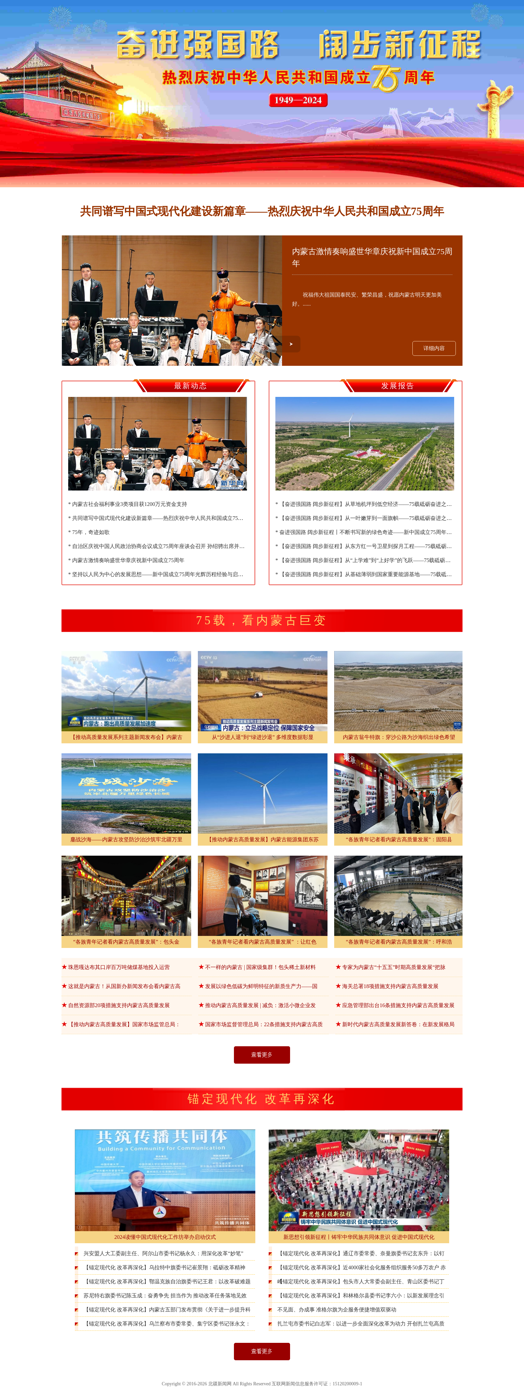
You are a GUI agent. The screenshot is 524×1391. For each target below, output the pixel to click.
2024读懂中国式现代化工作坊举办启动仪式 (165, 1237)
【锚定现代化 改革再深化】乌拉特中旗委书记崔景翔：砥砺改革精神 (164, 1267)
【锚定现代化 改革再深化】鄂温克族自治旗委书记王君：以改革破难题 (167, 1281)
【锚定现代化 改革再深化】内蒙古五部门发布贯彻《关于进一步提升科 (167, 1309)
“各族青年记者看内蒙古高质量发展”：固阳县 (399, 839)
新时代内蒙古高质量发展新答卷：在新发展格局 (398, 1024)
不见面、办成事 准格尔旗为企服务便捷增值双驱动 (336, 1309)
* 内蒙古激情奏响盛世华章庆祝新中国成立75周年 (126, 560)
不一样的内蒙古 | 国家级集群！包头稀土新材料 (260, 967)
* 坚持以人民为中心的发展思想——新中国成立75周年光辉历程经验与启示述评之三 (166, 574)
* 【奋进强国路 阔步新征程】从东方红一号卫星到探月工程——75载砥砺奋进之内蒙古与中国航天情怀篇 (398, 546)
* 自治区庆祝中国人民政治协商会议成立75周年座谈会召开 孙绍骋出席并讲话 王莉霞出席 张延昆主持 (187, 546)
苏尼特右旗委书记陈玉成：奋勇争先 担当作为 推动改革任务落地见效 (165, 1295)
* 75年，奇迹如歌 (89, 532)
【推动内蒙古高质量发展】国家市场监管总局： (124, 1024)
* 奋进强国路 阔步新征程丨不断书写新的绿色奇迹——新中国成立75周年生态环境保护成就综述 (387, 532)
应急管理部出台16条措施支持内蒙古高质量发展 (398, 1005)
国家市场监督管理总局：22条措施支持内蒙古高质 (264, 1024)
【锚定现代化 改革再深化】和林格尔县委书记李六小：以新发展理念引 (360, 1295)
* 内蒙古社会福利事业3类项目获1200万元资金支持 (127, 504)
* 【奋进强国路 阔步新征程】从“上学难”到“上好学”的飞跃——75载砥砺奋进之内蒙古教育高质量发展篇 (397, 560)
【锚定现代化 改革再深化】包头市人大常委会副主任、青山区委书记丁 (360, 1281)
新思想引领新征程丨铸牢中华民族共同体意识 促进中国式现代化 (358, 1237)
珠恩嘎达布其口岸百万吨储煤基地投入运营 (119, 967)
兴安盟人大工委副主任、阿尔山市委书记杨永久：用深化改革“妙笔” (163, 1253)
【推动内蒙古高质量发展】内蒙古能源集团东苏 (263, 839)
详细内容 (434, 348)
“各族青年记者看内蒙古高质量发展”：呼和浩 (399, 942)
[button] (291, 344)
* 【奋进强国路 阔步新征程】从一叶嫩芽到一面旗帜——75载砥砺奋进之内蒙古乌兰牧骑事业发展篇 (393, 518)
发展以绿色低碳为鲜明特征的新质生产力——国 (261, 986)
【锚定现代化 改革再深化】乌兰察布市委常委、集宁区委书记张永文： (167, 1323)
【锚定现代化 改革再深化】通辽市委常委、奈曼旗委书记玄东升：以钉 (360, 1253)
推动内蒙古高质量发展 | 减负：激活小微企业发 (260, 1005)
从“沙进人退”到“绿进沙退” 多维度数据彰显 (262, 737)
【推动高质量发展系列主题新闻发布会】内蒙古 (126, 737)
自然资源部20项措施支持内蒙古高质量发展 (119, 1005)
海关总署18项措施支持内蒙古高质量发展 (390, 986)
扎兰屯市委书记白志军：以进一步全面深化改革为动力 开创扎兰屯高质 (360, 1323)
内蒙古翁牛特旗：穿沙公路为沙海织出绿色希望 (399, 737)
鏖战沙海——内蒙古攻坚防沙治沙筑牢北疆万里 (126, 839)
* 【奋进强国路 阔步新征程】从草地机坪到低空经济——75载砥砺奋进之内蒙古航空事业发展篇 (387, 504)
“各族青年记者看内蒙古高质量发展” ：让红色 (262, 942)
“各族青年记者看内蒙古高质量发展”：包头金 (126, 942)
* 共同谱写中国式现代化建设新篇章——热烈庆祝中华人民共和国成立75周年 (158, 518)
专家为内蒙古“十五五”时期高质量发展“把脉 (393, 967)
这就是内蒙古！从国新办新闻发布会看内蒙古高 (124, 986)
